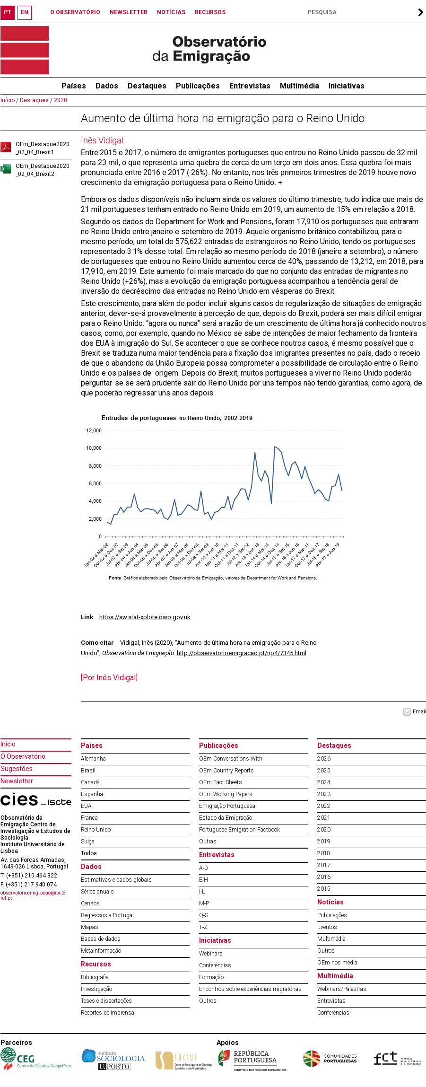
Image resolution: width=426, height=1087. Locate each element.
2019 (323, 841)
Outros (208, 1001)
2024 (323, 782)
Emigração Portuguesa (227, 806)
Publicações (198, 85)
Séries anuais (97, 891)
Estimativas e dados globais (116, 880)
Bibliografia (95, 977)
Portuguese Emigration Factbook (239, 829)
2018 (323, 853)
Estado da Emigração (225, 818)
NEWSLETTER (129, 12)
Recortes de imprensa (107, 1012)
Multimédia (299, 85)
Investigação (96, 989)
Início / (9, 100)
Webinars (211, 953)
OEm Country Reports (226, 770)
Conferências (215, 965)
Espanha (92, 794)
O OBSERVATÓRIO (75, 12)
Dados (107, 85)
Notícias (330, 902)
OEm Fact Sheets (220, 782)
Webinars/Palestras (341, 989)
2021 (323, 818)
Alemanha (93, 758)
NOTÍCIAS (171, 12)
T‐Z (203, 927)
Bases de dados (101, 939)
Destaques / (35, 100)
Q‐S (204, 915)
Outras (208, 841)
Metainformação (101, 950)
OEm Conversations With (230, 758)
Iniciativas (347, 85)
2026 (323, 758)
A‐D (204, 868)
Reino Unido (96, 829)
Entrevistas (249, 85)
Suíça (88, 841)
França (89, 818)
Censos (90, 903)
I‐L (202, 891)
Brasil (88, 770)
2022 (323, 806)
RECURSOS (210, 12)
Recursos (96, 964)
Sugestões (16, 768)
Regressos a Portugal (107, 915)
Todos (89, 853)
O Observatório (22, 756)
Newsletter (16, 781)
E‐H (204, 880)
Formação (211, 977)
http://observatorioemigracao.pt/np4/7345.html (241, 653)
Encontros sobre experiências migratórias (250, 989)
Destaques (147, 85)
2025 (323, 770)
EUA (86, 806)
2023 (323, 794)
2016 (323, 877)
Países (92, 745)
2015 (323, 888)
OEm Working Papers (225, 794)
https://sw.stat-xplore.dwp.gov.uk (145, 617)
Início (8, 744)
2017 (323, 865)
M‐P (204, 903)
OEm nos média (337, 962)
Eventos (327, 927)
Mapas (89, 927)
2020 (59, 100)
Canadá (90, 782)
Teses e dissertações (106, 1001)
